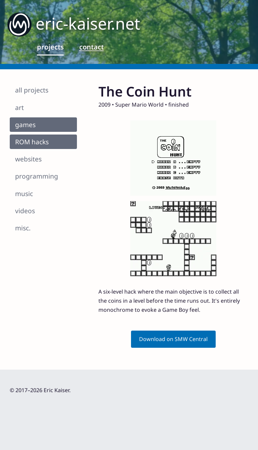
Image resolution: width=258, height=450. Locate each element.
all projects (31, 90)
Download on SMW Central (173, 339)
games (25, 124)
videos (25, 210)
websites (28, 158)
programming (36, 176)
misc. (23, 227)
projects (50, 46)
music (24, 193)
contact (91, 46)
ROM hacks (32, 141)
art (19, 107)
